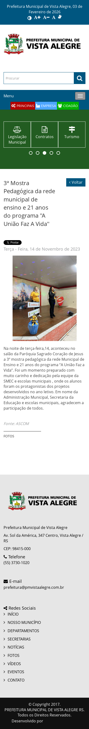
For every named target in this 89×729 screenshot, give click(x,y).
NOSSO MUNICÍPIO (24, 622)
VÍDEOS (14, 663)
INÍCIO (13, 614)
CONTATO (16, 680)
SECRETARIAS (19, 639)
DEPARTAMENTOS (23, 630)
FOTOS (13, 655)
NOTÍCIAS (16, 647)
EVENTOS (16, 671)
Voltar (76, 182)
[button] (30, 153)
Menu (9, 95)
